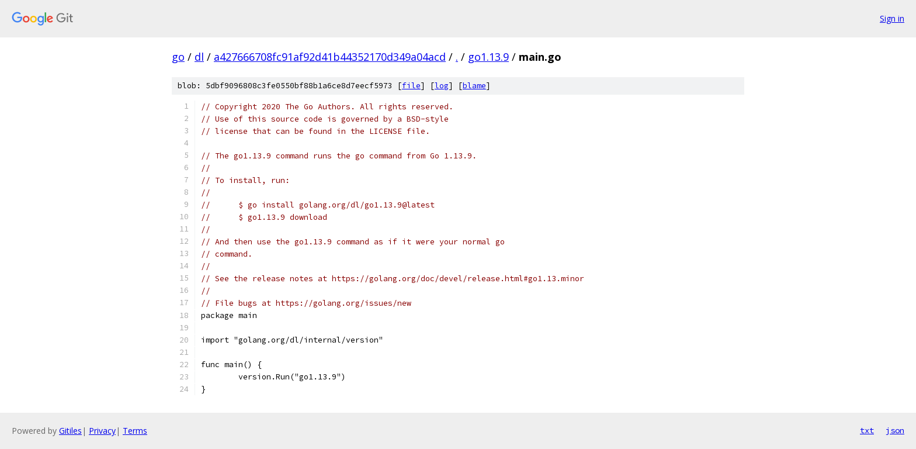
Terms (135, 430)
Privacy (102, 430)
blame (474, 86)
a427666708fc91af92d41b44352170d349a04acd (330, 57)
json (895, 430)
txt (867, 430)
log (442, 86)
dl (199, 57)
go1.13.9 (488, 57)
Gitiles (70, 430)
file (411, 86)
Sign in (892, 18)
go (178, 57)
